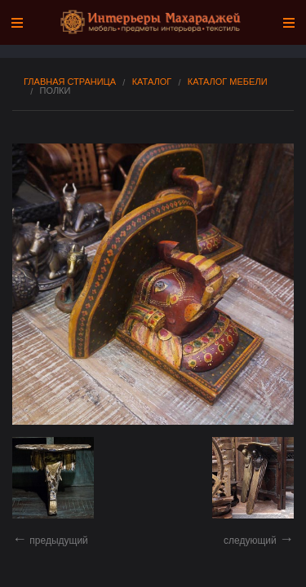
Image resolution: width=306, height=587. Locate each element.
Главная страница (70, 81)
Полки (55, 90)
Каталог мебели (228, 81)
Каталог (152, 81)
